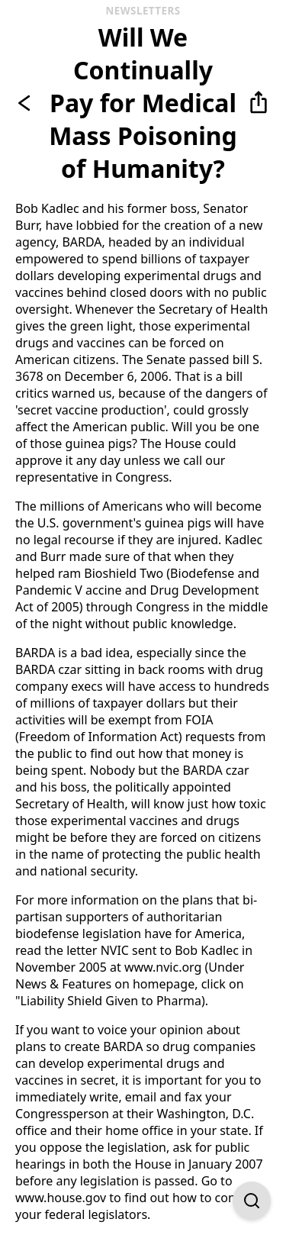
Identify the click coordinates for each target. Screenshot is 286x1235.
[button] (258, 103)
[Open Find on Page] (252, 1201)
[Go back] (27, 103)
